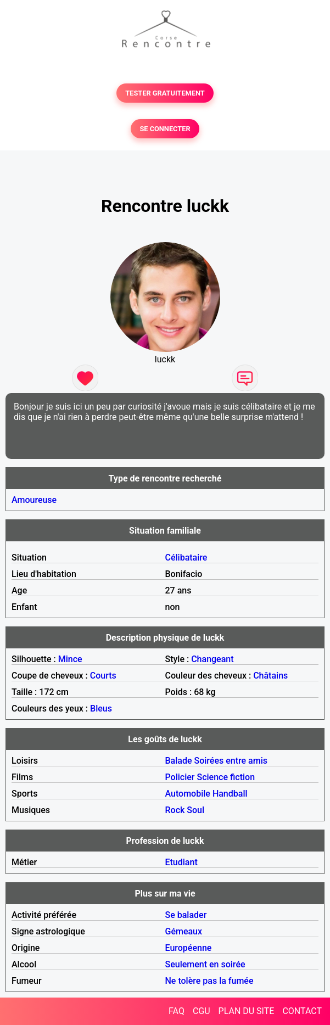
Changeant (212, 659)
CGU (201, 1011)
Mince (70, 659)
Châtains (270, 675)
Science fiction (226, 777)
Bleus (101, 708)
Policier (180, 777)
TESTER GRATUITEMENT (165, 93)
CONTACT (302, 1011)
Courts (103, 675)
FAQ (176, 1011)
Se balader (186, 915)
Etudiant (181, 862)
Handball (230, 793)
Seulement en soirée (205, 964)
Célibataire (186, 557)
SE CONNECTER (164, 129)
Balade (178, 760)
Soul (195, 810)
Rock (175, 810)
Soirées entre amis (230, 760)
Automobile (187, 793)
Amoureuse (34, 500)
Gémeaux (184, 931)
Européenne (188, 948)
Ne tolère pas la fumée (209, 981)
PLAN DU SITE (247, 1011)
